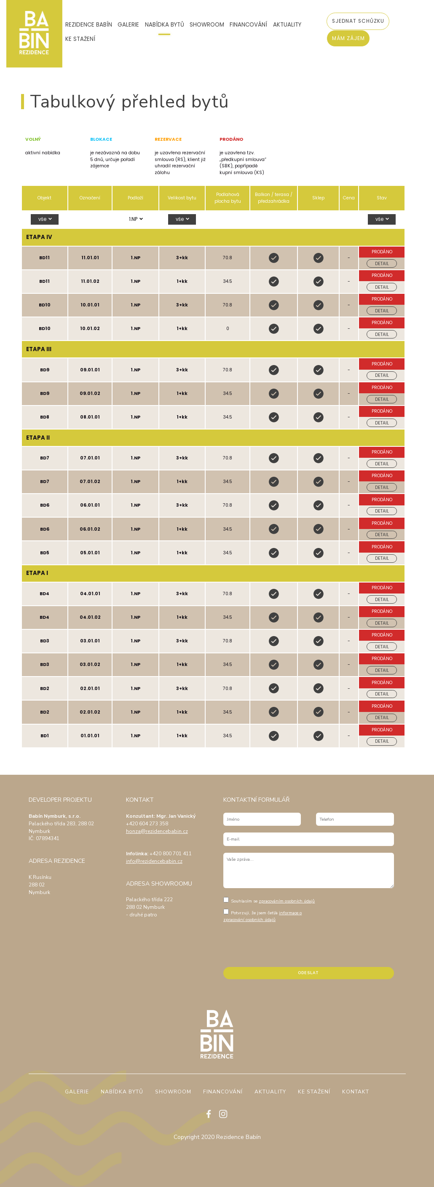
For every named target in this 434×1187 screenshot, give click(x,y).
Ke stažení (80, 39)
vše (43, 219)
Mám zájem (348, 38)
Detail (382, 263)
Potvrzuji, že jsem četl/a (262, 916)
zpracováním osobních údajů (287, 901)
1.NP (134, 219)
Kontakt (355, 1092)
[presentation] (287, 943)
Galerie (128, 24)
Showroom (207, 24)
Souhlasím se (269, 900)
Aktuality (287, 24)
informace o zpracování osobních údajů (262, 916)
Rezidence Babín (88, 24)
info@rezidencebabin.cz (154, 861)
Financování (248, 24)
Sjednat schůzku (358, 21)
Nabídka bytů (164, 25)
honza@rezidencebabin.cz (157, 831)
